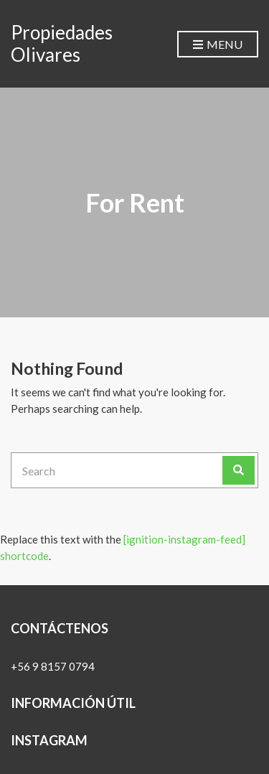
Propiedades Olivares (62, 43)
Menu (217, 44)
